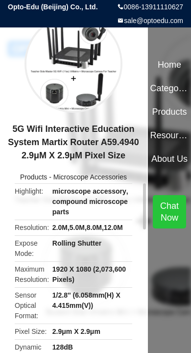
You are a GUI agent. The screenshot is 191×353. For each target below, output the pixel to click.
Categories (169, 88)
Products (33, 177)
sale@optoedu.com (153, 21)
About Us (169, 159)
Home (169, 65)
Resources (169, 135)
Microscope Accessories (90, 177)
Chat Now (169, 212)
